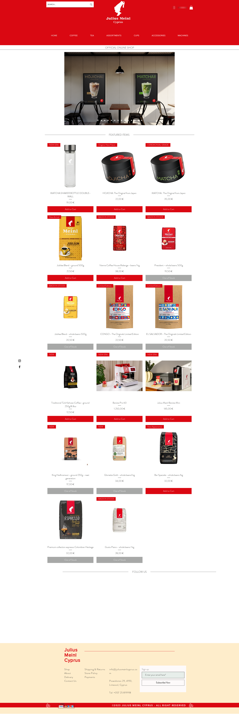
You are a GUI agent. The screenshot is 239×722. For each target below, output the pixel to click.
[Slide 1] (114, 120)
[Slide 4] (141, 120)
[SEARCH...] (66, 4)
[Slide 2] (138, 120)
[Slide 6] (124, 120)
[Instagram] (19, 361)
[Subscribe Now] (163, 683)
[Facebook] (19, 367)
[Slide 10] (128, 120)
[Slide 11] (108, 120)
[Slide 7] (131, 120)
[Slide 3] (118, 120)
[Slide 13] (101, 120)
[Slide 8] (134, 120)
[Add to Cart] (70, 209)
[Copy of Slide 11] (97, 120)
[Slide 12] (121, 120)
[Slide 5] (111, 120)
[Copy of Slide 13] (104, 120)
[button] (191, 7)
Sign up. (145, 669)
